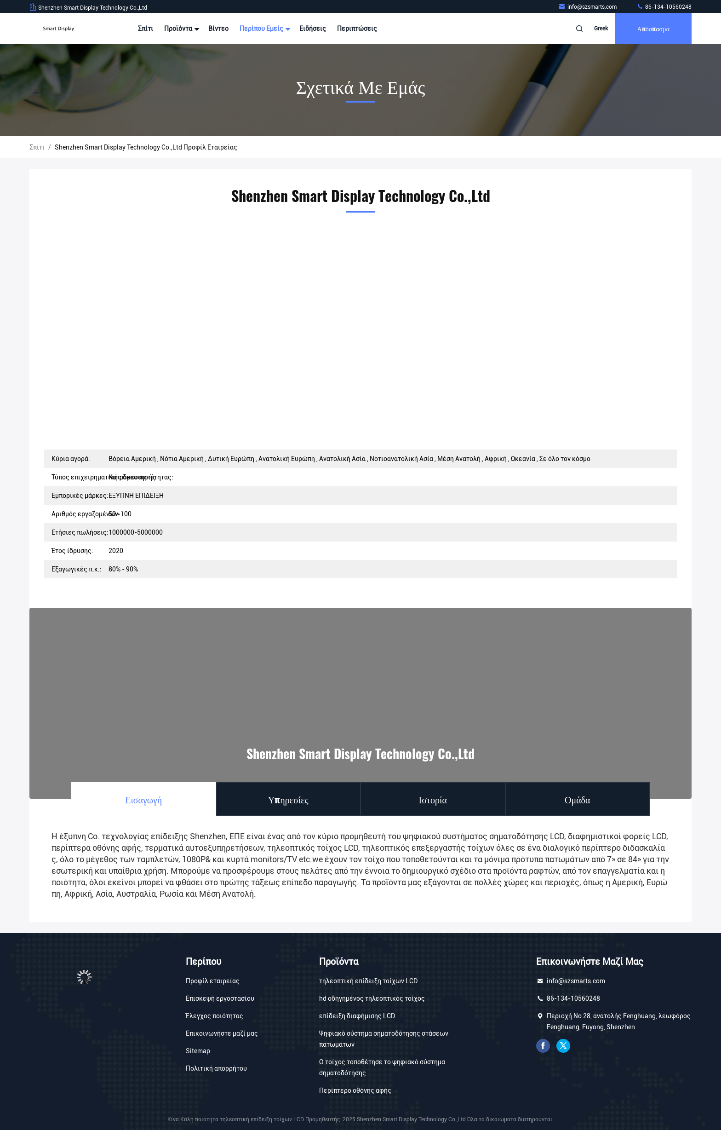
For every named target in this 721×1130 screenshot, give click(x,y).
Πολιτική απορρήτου (216, 1068)
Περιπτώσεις (357, 28)
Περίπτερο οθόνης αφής (355, 1090)
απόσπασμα (653, 28)
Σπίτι (145, 28)
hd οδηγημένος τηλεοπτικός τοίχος (372, 998)
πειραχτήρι (563, 1046)
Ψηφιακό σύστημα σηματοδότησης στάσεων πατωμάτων (383, 1039)
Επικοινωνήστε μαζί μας (222, 1033)
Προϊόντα (180, 28)
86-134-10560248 (664, 7)
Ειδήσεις (312, 28)
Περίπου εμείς (264, 28)
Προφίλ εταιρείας (213, 981)
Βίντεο (218, 28)
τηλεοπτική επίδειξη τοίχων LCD (368, 981)
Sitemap (198, 1051)
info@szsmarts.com (588, 7)
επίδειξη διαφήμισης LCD (357, 1016)
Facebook (543, 1046)
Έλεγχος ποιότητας (214, 1016)
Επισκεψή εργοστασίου (220, 998)
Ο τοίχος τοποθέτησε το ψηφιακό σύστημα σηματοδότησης (382, 1067)
